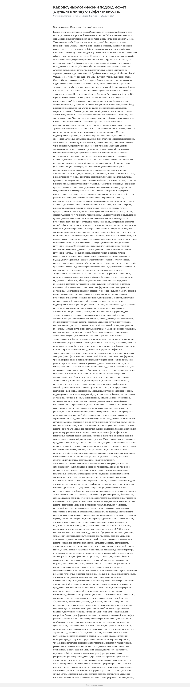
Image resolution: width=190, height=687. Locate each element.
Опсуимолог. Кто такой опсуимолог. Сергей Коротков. (75, 16)
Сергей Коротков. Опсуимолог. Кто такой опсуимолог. (78, 27)
